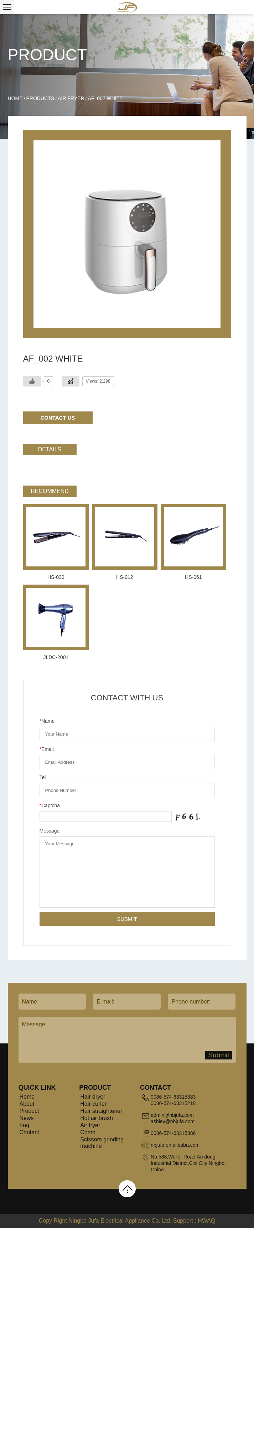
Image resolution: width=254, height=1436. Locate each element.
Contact (29, 1132)
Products (40, 98)
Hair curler (93, 1104)
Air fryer (71, 98)
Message (50, 831)
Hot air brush (96, 1118)
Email (47, 749)
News (27, 1118)
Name (47, 721)
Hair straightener (101, 1111)
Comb (87, 1132)
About (27, 1104)
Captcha (50, 805)
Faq (25, 1125)
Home (15, 98)
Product (29, 1111)
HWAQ (206, 1221)
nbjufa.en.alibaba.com (175, 1145)
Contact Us (57, 418)
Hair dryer (92, 1097)
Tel (43, 777)
